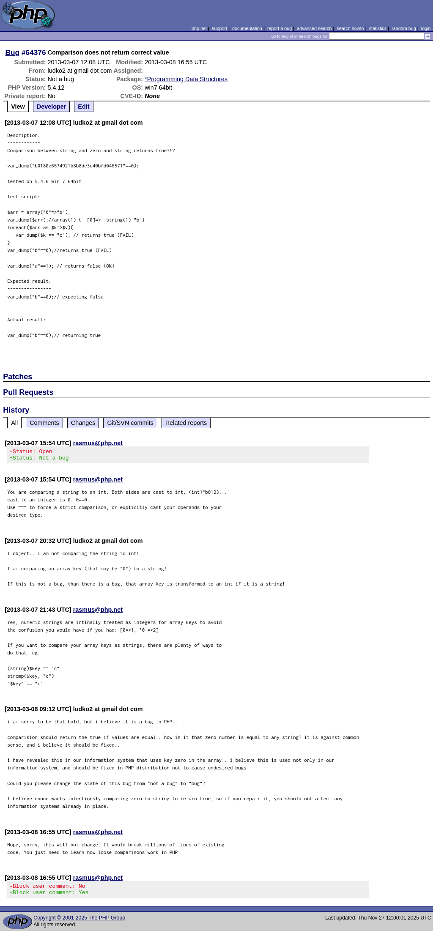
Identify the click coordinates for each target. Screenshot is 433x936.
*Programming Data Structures (186, 79)
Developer (51, 106)
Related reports (186, 422)
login (426, 28)
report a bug (279, 28)
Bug (12, 52)
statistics (377, 28)
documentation (247, 28)
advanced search (314, 28)
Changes (83, 422)
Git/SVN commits (130, 422)
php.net (199, 28)
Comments (44, 422)
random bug (404, 28)
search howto (350, 28)
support (219, 28)
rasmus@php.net (98, 443)
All (14, 422)
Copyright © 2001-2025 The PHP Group (79, 923)
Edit (83, 106)
